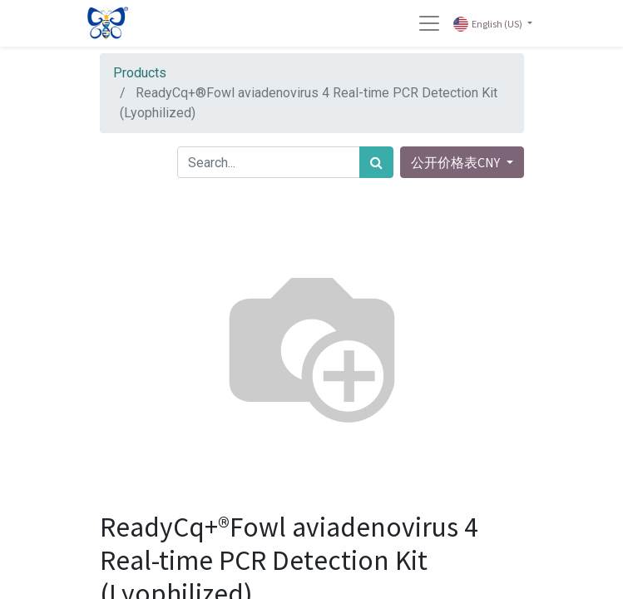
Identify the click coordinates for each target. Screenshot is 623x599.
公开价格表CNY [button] (456, 162)
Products (139, 73)
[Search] (376, 162)
